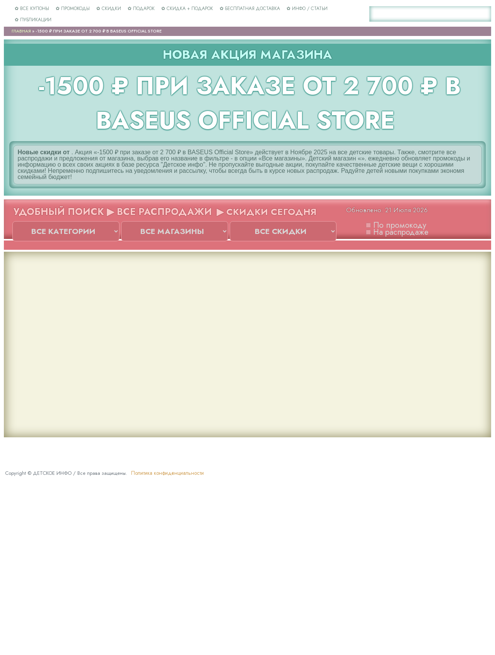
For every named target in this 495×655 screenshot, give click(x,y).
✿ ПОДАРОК (141, 8)
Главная (21, 31)
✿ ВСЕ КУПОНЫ (32, 8)
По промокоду (396, 222)
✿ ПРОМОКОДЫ (73, 8)
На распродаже (397, 229)
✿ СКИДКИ (108, 8)
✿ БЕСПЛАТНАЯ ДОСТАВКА (250, 8)
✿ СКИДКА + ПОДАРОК (187, 8)
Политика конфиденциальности (167, 473)
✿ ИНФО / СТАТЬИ (307, 8)
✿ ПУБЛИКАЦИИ (33, 19)
